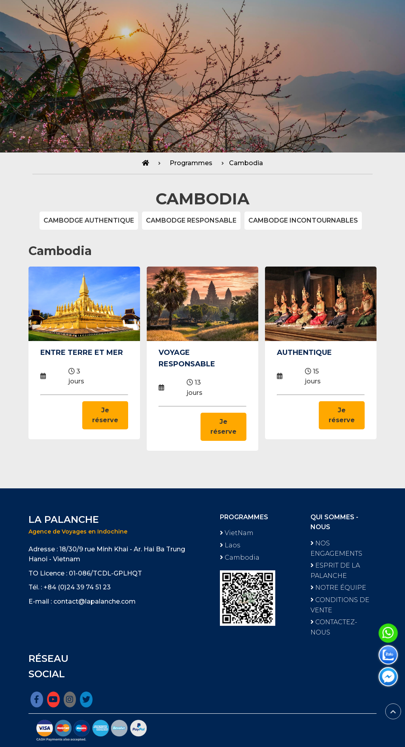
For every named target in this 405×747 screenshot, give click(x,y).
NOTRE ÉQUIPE (338, 587)
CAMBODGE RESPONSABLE (191, 220)
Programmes (191, 163)
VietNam (237, 533)
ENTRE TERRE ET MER (81, 352)
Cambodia (246, 163)
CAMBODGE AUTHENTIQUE (89, 220)
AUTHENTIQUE (304, 352)
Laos (230, 545)
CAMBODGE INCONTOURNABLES (303, 220)
